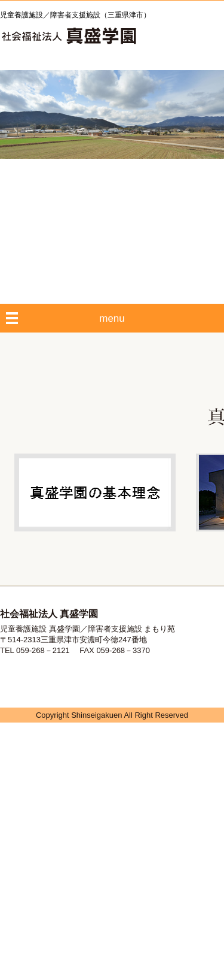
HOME (169, 38)
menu (112, 318)
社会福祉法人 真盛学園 (68, 36)
